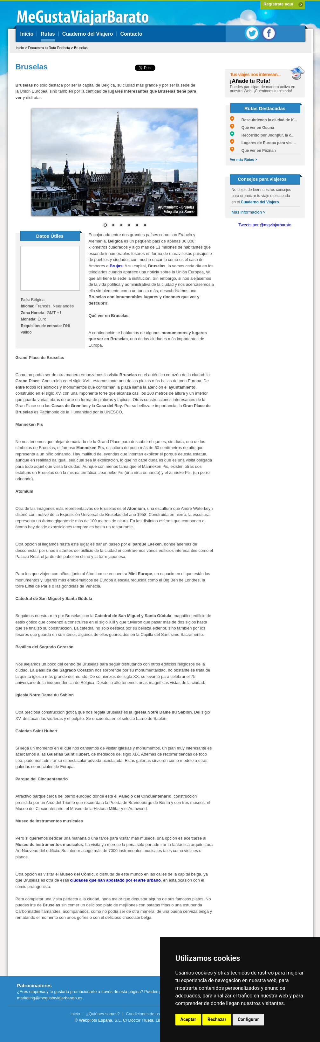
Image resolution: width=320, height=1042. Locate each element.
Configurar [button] (248, 1019)
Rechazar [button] (217, 1019)
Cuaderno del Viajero (87, 34)
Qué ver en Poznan (253, 150)
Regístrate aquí (278, 4)
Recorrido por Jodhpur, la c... (262, 135)
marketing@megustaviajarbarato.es (49, 998)
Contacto (131, 34)
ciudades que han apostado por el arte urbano (115, 880)
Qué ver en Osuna (252, 127)
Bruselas (81, 48)
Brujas (116, 266)
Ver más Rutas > (243, 159)
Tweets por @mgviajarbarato (264, 224)
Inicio (27, 34)
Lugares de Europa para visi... (263, 143)
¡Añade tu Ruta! (250, 81)
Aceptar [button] (188, 1019)
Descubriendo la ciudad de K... (263, 120)
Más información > (249, 212)
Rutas (48, 34)
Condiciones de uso (144, 1013)
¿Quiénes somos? (103, 1013)
